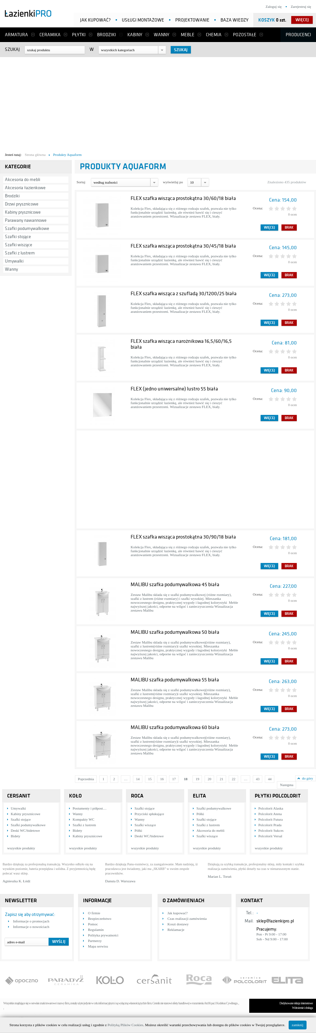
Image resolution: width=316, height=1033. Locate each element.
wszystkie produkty (21, 848)
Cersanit (18, 796)
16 (162, 779)
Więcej (269, 227)
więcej (302, 20)
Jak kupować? (95, 20)
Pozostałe (244, 34)
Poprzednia (86, 779)
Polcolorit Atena (270, 814)
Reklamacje (175, 930)
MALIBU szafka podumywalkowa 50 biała (175, 632)
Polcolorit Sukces (270, 830)
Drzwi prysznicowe (21, 204)
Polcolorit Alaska (270, 808)
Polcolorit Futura (270, 819)
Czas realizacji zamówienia (187, 918)
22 (233, 779)
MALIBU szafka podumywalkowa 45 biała (175, 584)
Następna (286, 785)
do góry (307, 778)
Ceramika (50, 34)
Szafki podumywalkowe (27, 228)
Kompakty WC (83, 819)
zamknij (297, 1025)
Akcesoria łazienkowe (25, 187)
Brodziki (106, 34)
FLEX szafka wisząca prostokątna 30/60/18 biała (183, 198)
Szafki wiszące (18, 244)
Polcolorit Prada (269, 825)
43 (257, 779)
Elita (199, 796)
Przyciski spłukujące (149, 814)
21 (221, 779)
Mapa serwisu (98, 946)
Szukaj (12, 49)
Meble (187, 34)
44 (269, 779)
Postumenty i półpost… (90, 808)
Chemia (214, 34)
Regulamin (96, 930)
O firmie (94, 913)
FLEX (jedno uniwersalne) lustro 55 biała (174, 389)
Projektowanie (192, 20)
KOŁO (75, 796)
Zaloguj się (273, 6)
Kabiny (134, 34)
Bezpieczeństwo (99, 918)
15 (149, 779)
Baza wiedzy (235, 20)
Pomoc (93, 924)
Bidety (15, 836)
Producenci (298, 34)
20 (209, 779)
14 (137, 779)
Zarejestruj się (301, 6)
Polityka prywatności (103, 935)
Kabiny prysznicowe (23, 212)
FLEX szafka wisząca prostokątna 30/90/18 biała (183, 537)
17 (174, 779)
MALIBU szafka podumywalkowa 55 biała (175, 680)
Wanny (161, 34)
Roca (137, 796)
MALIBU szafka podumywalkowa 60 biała (175, 727)
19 (197, 779)
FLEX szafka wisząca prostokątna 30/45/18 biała (183, 246)
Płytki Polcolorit (278, 796)
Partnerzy (95, 941)
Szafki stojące (18, 236)
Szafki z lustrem (20, 253)
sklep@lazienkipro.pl (275, 921)
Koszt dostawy (178, 924)
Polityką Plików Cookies (125, 1025)
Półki (138, 830)
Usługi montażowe (143, 20)
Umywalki (14, 261)
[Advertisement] (125, 103)
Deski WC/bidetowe (25, 830)
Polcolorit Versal (270, 836)
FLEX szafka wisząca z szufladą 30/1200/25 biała (184, 293)
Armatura (16, 34)
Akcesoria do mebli (22, 179)
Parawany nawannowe (26, 220)
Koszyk (266, 20)
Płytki (79, 34)
